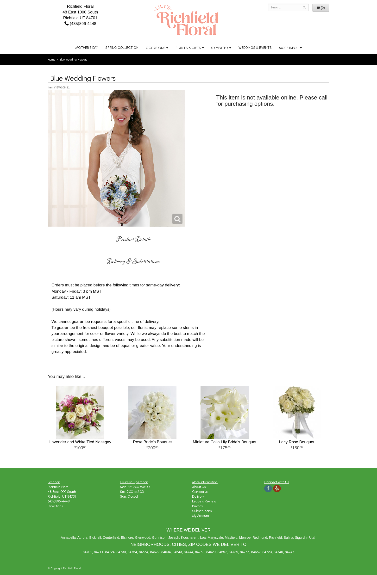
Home (52, 59)
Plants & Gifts (188, 48)
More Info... (289, 48)
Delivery (198, 497)
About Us (199, 487)
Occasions (155, 48)
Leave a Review (204, 501)
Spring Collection (121, 48)
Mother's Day (86, 48)
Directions (55, 506)
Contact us (200, 492)
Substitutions (202, 511)
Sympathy (219, 48)
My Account (200, 516)
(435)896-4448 (80, 23)
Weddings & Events (255, 48)
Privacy (197, 506)
